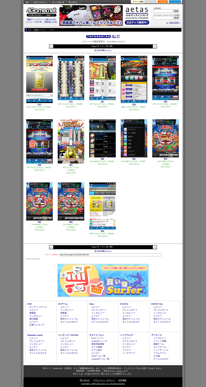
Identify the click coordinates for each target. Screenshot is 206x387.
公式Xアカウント (40, 2)
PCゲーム (63, 304)
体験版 (32, 313)
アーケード (156, 335)
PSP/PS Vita (157, 304)
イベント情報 (159, 341)
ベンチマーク (128, 353)
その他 (156, 356)
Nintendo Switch (34, 335)
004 (165, 158)
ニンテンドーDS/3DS (68, 335)
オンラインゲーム (38, 307)
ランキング (174, 2)
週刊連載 (33, 319)
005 (134, 158)
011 (102, 101)
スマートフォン (96, 335)
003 (39, 222)
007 (71, 165)
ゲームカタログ (161, 359)
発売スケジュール (69, 319)
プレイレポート (98, 310)
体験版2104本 (50, 22)
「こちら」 (119, 371)
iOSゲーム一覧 (98, 356)
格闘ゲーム (158, 344)
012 (71, 101)
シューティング (161, 350)
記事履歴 (162, 2)
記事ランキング (36, 325)
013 (39, 104)
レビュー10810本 (34, 22)
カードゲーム (159, 347)
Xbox (91, 304)
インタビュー (35, 316)
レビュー (33, 310)
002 (71, 222)
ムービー (33, 322)
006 (102, 158)
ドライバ (126, 350)
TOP (29, 304)
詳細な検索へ (174, 23)
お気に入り (150, 2)
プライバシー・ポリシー (104, 380)
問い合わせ (73, 2)
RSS (27, 2)
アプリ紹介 (96, 350)
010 (134, 104)
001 (102, 231)
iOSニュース (97, 338)
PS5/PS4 (124, 304)
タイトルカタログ (69, 322)
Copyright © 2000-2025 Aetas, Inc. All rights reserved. (103, 384)
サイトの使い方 (58, 2)
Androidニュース (99, 341)
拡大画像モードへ (104, 50)
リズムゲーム (159, 353)
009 (165, 101)
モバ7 (115, 36)
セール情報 (96, 347)
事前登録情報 (97, 344)
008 (39, 165)
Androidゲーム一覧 (100, 359)
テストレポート (129, 341)
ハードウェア (126, 335)
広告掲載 (122, 380)
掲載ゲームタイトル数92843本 (41, 19)
